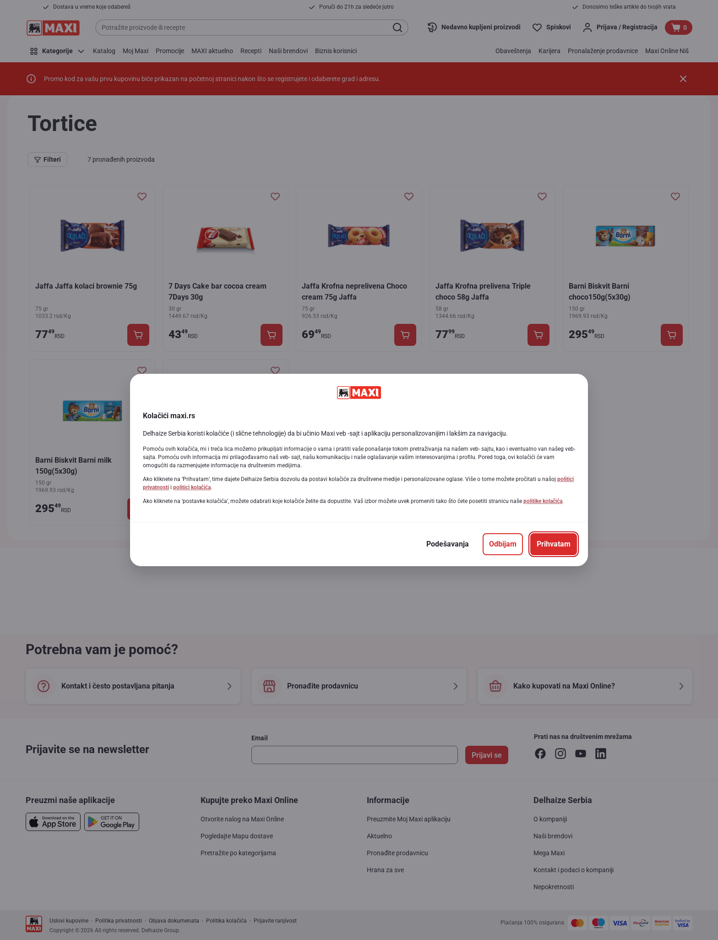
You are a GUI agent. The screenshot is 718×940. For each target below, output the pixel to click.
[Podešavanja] (447, 544)
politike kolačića (542, 501)
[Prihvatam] (553, 544)
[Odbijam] (503, 544)
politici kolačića (192, 487)
